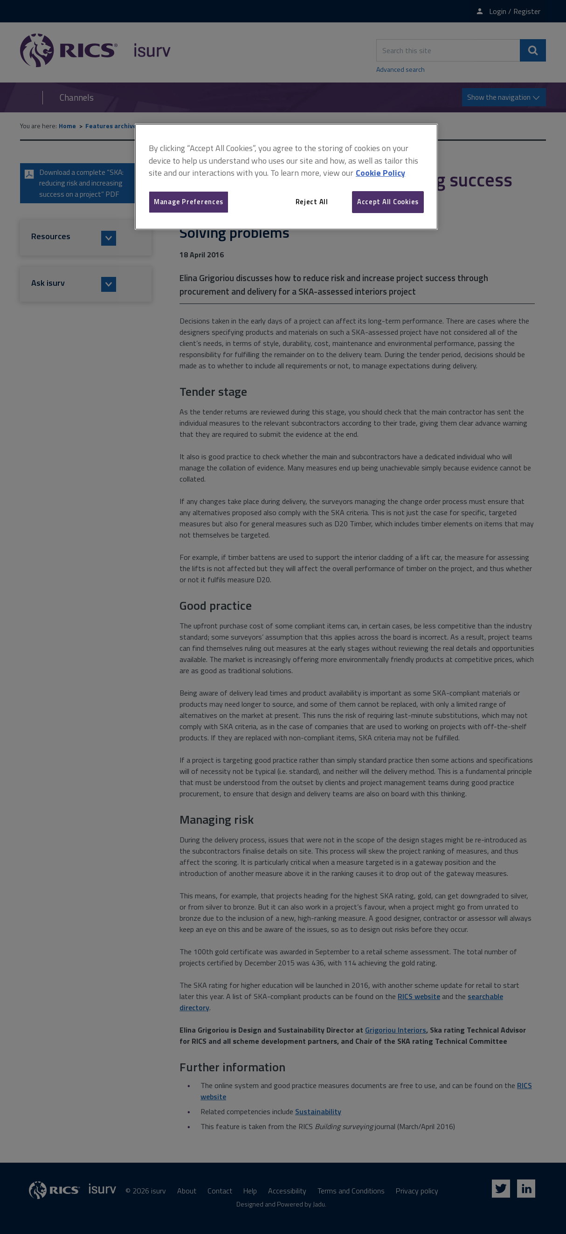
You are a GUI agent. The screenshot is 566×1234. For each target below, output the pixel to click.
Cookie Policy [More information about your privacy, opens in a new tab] (380, 172)
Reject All (312, 201)
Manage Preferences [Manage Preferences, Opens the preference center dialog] (188, 201)
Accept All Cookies (388, 201)
